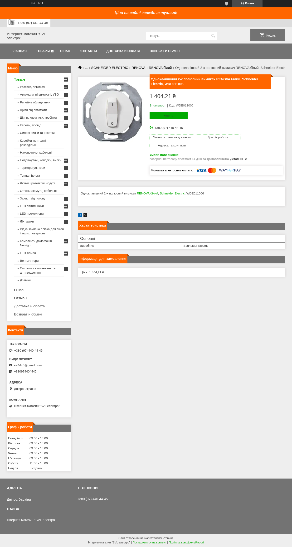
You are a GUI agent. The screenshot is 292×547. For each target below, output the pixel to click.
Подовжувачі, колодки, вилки (40, 160)
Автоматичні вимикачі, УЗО (39, 94)
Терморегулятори (32, 167)
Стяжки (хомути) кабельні (38, 191)
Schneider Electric (172, 185)
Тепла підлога (30, 175)
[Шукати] (213, 36)
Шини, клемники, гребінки (38, 117)
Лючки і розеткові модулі (37, 183)
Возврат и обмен (165, 51)
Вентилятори (29, 260)
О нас (65, 51)
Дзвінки (25, 280)
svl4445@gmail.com (28, 365)
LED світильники (32, 206)
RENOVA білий (160, 68)
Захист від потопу (32, 198)
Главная (19, 51)
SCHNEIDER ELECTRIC (109, 68)
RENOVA (139, 68)
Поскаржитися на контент (149, 542)
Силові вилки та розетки (37, 133)
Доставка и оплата (123, 51)
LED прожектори (32, 213)
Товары (43, 51)
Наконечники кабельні (36, 152)
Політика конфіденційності (186, 542)
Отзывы (20, 298)
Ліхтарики (27, 221)
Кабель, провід (30, 125)
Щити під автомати (33, 110)
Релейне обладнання (35, 102)
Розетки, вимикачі (32, 87)
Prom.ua (168, 538)
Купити (169, 115)
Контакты (88, 51)
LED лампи (28, 253)
